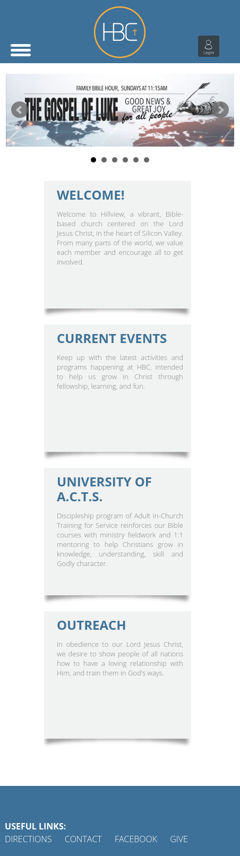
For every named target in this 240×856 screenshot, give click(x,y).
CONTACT (83, 839)
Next (220, 109)
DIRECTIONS (28, 839)
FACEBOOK (136, 839)
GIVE (179, 839)
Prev (19, 109)
